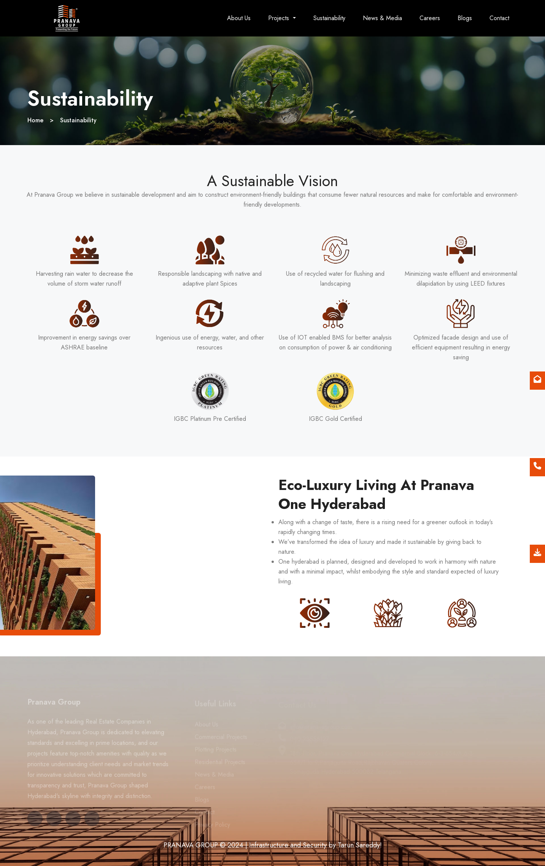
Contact (499, 18)
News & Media (382, 18)
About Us (239, 18)
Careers (429, 18)
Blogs (465, 18)
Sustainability (329, 18)
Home (35, 120)
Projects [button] (279, 18)
